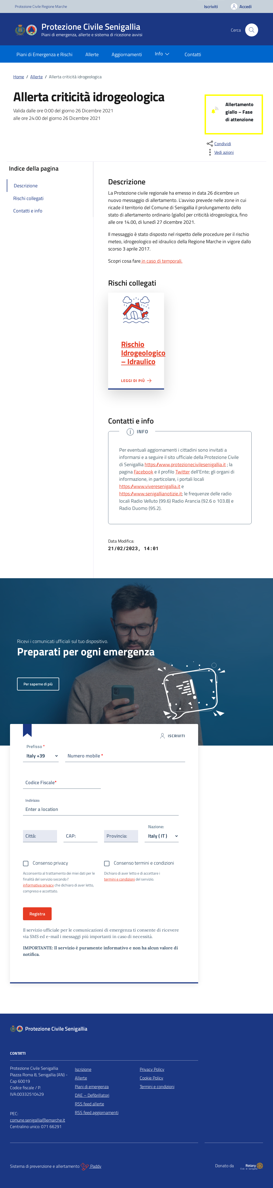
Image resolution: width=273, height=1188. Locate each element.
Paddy (91, 1166)
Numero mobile (85, 755)
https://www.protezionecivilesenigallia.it (185, 464)
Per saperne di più (38, 684)
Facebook (143, 471)
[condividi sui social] (218, 143)
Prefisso (35, 747)
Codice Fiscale (41, 782)
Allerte (92, 54)
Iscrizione (83, 1069)
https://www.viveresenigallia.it (149, 486)
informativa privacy (38, 885)
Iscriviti (211, 6)
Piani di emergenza (92, 1086)
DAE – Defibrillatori (92, 1095)
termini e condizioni (119, 879)
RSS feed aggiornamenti (96, 1112)
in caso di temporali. (161, 261)
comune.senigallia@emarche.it (37, 1120)
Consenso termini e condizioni (144, 863)
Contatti (193, 54)
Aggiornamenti (127, 54)
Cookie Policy (151, 1078)
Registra (37, 914)
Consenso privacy (50, 863)
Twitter (182, 471)
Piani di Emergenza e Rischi (44, 54)
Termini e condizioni (157, 1086)
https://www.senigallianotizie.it (150, 493)
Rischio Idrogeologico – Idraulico (143, 353)
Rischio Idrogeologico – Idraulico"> (136, 310)
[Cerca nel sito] (251, 29)
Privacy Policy (152, 1069)
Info (163, 54)
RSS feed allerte (89, 1104)
